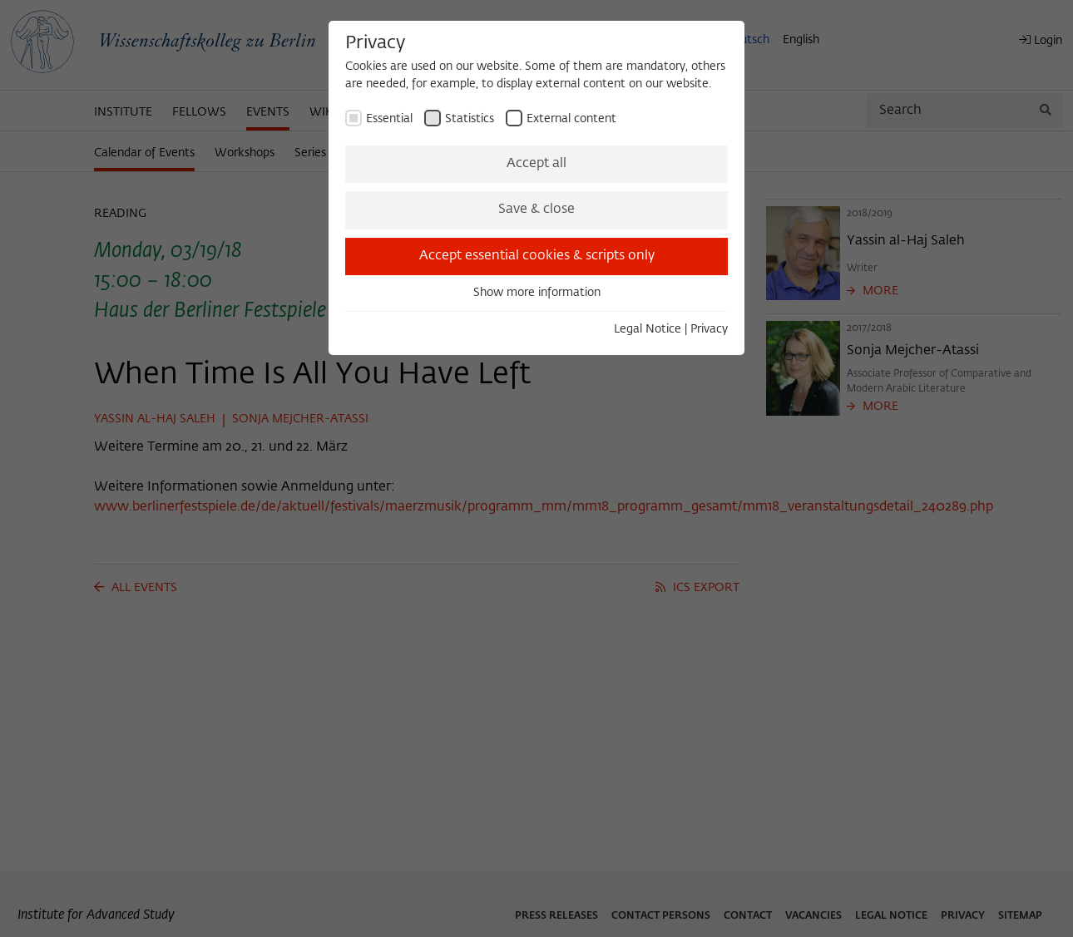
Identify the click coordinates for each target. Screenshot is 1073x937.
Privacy (709, 329)
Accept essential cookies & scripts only (537, 256)
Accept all (536, 163)
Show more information (537, 292)
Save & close (536, 209)
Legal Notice (647, 329)
